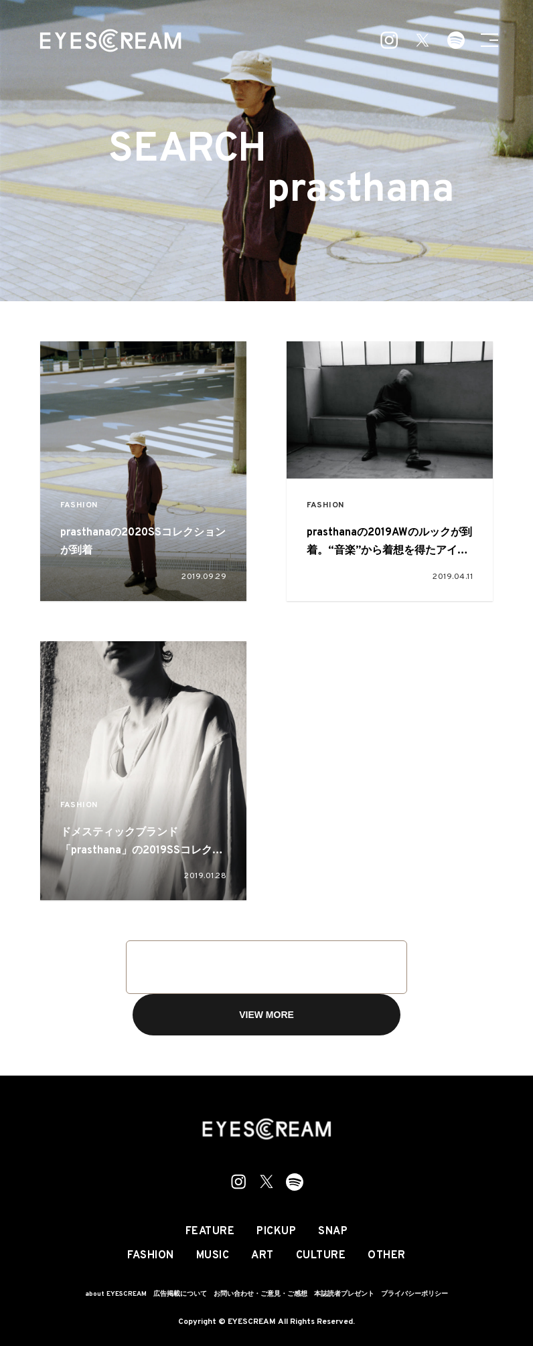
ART (262, 1255)
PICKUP (276, 1231)
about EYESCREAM (116, 1294)
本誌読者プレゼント (344, 1294)
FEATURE (210, 1231)
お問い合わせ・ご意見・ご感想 (260, 1294)
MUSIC (213, 1255)
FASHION (79, 506)
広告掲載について (180, 1294)
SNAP (333, 1231)
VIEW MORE (266, 1014)
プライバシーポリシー (414, 1294)
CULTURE (321, 1255)
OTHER (387, 1255)
